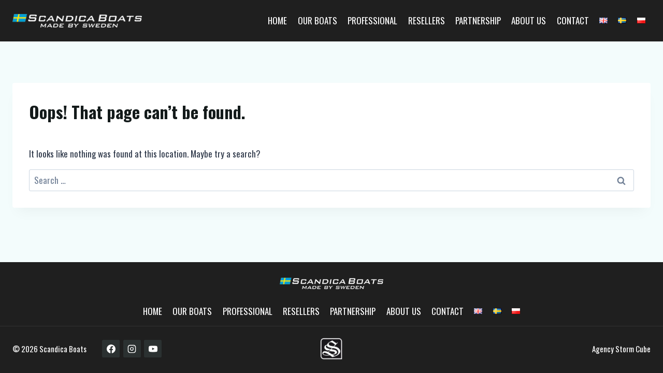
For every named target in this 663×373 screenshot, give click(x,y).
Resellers (426, 20)
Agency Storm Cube (621, 348)
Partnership (478, 20)
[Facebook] (111, 348)
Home (277, 20)
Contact (573, 20)
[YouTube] (153, 348)
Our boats (317, 20)
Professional (372, 20)
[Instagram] (132, 348)
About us (528, 20)
